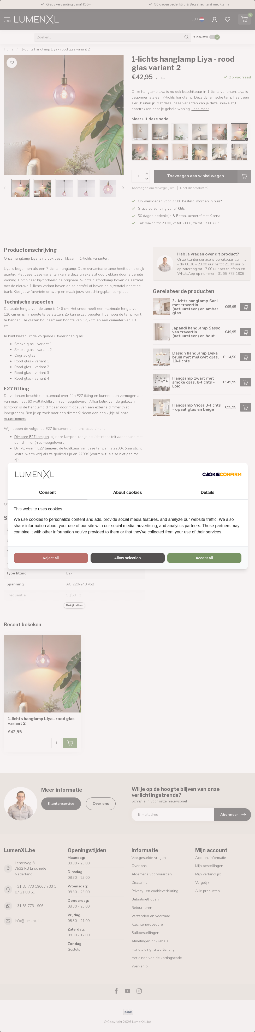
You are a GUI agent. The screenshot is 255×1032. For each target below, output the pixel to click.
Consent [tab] (47, 492)
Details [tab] (207, 492)
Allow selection (127, 558)
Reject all (51, 558)
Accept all (204, 558)
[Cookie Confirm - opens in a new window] (221, 474)
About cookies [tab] (127, 492)
